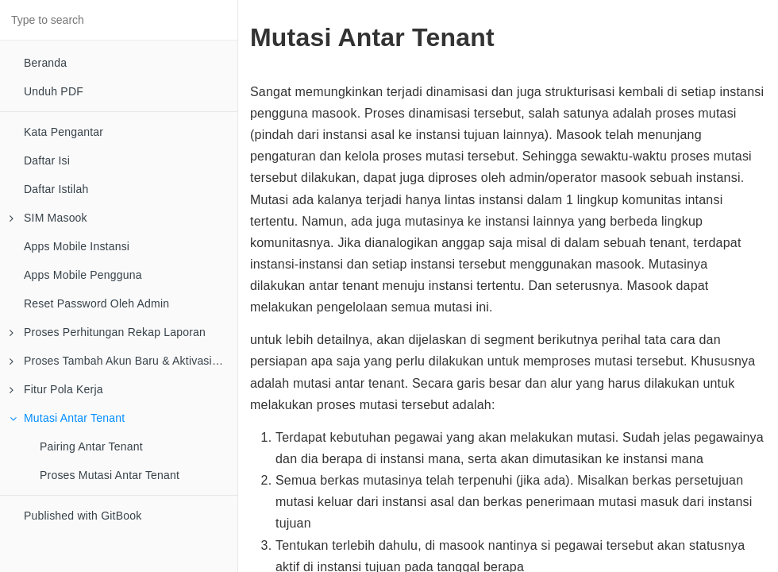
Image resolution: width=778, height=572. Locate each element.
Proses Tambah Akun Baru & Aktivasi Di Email (123, 360)
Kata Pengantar (63, 132)
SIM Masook (48, 217)
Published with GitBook (82, 515)
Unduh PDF (53, 91)
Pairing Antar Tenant (91, 446)
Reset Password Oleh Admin (96, 303)
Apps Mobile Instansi (76, 246)
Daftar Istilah (56, 189)
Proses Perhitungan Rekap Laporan (108, 332)
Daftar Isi (47, 160)
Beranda (45, 62)
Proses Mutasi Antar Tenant (109, 475)
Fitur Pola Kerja (56, 389)
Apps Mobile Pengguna (83, 275)
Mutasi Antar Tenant (67, 418)
